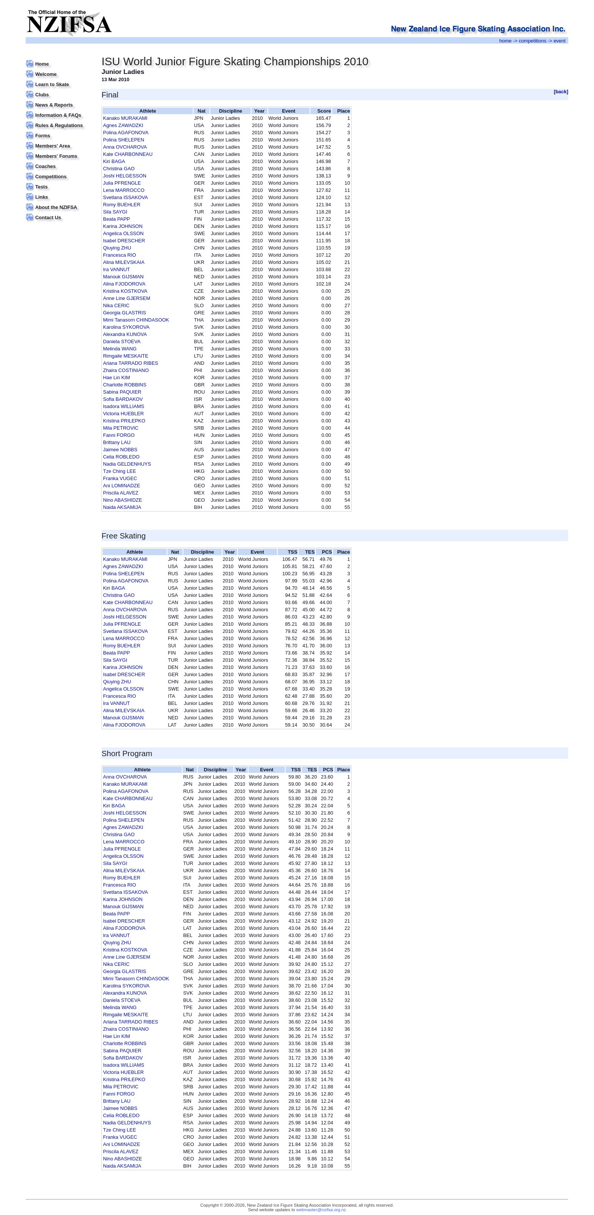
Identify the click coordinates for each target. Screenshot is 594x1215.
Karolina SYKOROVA (126, 327)
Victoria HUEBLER (123, 413)
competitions (532, 41)
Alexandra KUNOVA (125, 334)
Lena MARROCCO (123, 190)
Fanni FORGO (118, 435)
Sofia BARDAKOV (123, 399)
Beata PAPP (116, 219)
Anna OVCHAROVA (125, 147)
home (505, 41)
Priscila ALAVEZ (120, 493)
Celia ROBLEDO (121, 457)
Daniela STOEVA (122, 341)
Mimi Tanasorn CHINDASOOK (136, 320)
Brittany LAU (117, 442)
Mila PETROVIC (120, 428)
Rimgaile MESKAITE (125, 356)
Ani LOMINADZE (121, 485)
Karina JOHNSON (122, 226)
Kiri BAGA (114, 161)
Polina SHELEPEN (123, 140)
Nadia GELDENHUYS (127, 464)
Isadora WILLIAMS (123, 406)
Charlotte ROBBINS (124, 385)
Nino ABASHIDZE (122, 500)
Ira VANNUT (116, 269)
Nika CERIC (116, 305)
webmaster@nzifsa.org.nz (321, 1209)
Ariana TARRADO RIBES (130, 363)
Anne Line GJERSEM (126, 298)
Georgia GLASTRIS (124, 313)
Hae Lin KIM (116, 377)
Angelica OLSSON (123, 233)
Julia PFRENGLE (122, 183)
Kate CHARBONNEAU (128, 154)
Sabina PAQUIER (122, 392)
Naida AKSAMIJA (122, 507)
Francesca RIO (119, 255)
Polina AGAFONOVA (125, 132)
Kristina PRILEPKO (124, 421)
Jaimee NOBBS (120, 449)
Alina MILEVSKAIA (123, 262)
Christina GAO (118, 168)
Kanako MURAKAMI (125, 118)
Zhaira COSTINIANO (126, 370)
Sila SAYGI (115, 212)
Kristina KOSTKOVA (125, 291)
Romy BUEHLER (122, 204)
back (561, 91)
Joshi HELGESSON (124, 176)
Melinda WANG (120, 349)
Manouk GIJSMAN (123, 276)
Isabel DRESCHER (124, 240)
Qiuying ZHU (117, 248)
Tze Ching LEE (119, 471)
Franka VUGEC (120, 478)
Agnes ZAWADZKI (123, 125)
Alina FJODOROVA (124, 284)
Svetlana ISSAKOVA (125, 197)
